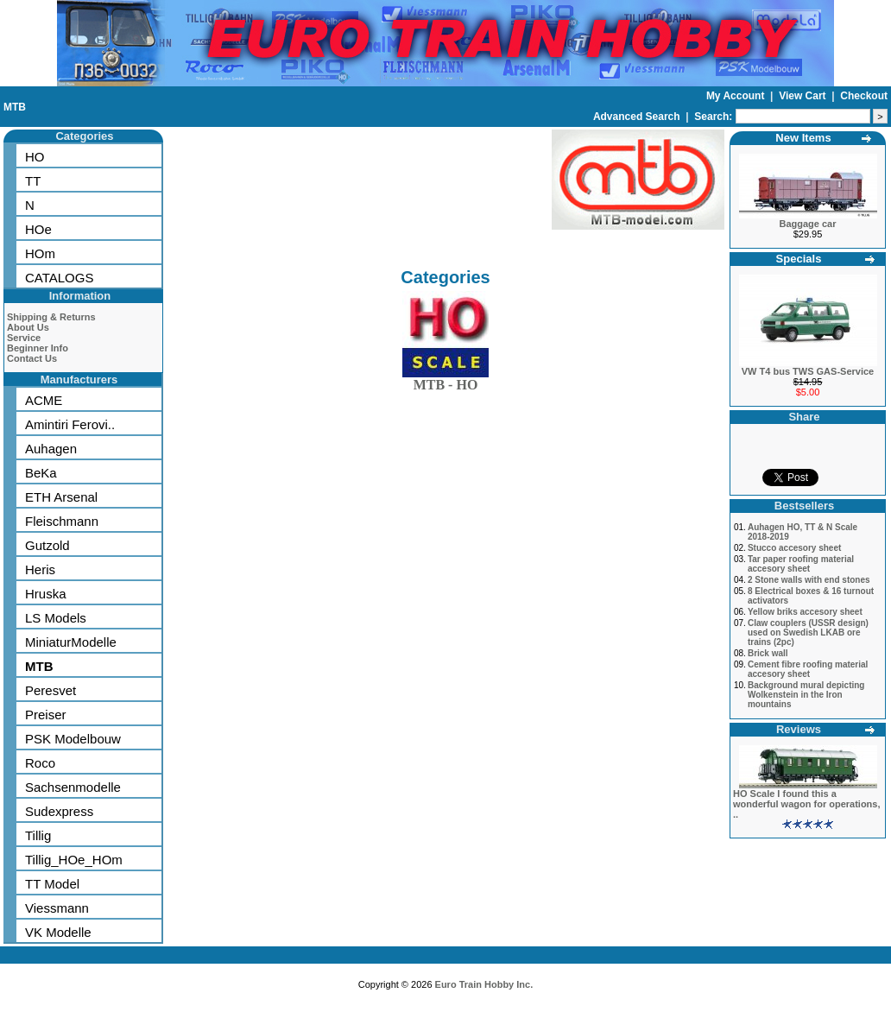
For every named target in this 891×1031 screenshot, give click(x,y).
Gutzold (47, 545)
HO (35, 156)
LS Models (55, 617)
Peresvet (50, 690)
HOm (40, 253)
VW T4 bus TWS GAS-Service (808, 371)
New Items (803, 137)
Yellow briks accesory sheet (805, 612)
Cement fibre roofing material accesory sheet (808, 669)
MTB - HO (445, 381)
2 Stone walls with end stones (809, 580)
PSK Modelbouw (73, 738)
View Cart (804, 96)
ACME (43, 400)
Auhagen (51, 448)
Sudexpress (59, 811)
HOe (38, 229)
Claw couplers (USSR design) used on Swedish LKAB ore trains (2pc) (808, 632)
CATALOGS (59, 277)
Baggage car (807, 223)
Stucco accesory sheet (794, 548)
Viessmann (57, 908)
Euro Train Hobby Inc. (484, 984)
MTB (14, 107)
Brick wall (768, 653)
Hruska (45, 593)
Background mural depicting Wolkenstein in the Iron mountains (806, 694)
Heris (40, 569)
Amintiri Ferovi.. (70, 424)
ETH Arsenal (61, 497)
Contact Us (32, 358)
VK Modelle (58, 932)
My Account (737, 96)
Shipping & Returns (51, 317)
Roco (40, 763)
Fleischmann (61, 521)
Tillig (38, 835)
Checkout (864, 96)
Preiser (45, 714)
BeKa (41, 472)
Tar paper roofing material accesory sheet (801, 563)
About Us (28, 327)
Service (24, 337)
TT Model (52, 883)
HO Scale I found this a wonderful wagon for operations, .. (807, 803)
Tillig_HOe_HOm (74, 859)
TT (33, 181)
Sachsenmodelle (73, 787)
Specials (799, 258)
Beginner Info (37, 348)
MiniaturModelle (71, 642)
